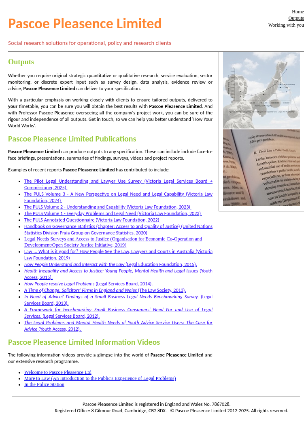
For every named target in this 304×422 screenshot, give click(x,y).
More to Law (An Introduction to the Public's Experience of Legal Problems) (100, 378)
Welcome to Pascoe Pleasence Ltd (57, 372)
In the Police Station (44, 384)
